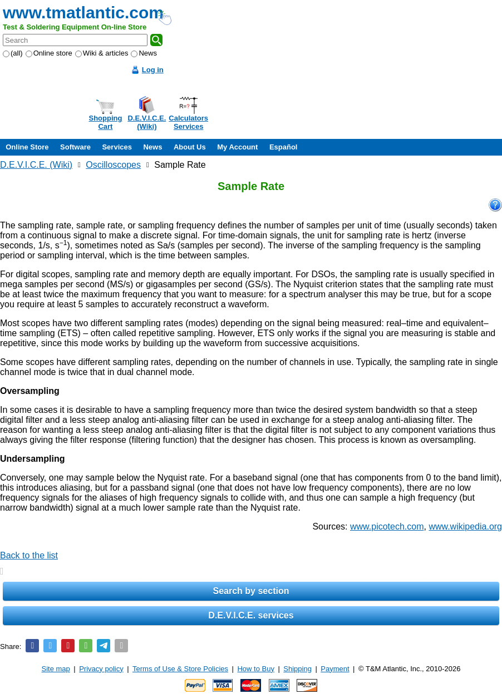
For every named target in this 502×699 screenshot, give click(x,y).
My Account (237, 147)
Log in (153, 70)
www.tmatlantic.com (83, 12)
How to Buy (255, 669)
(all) (13, 53)
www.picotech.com (387, 526)
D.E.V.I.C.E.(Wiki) (146, 122)
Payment (335, 669)
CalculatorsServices (188, 122)
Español (283, 147)
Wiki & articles (102, 53)
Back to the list (29, 555)
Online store (49, 53)
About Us (190, 147)
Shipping (297, 669)
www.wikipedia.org (465, 526)
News (144, 53)
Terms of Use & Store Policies (180, 669)
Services (117, 147)
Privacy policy (101, 669)
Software (75, 147)
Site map (56, 669)
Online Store (27, 147)
